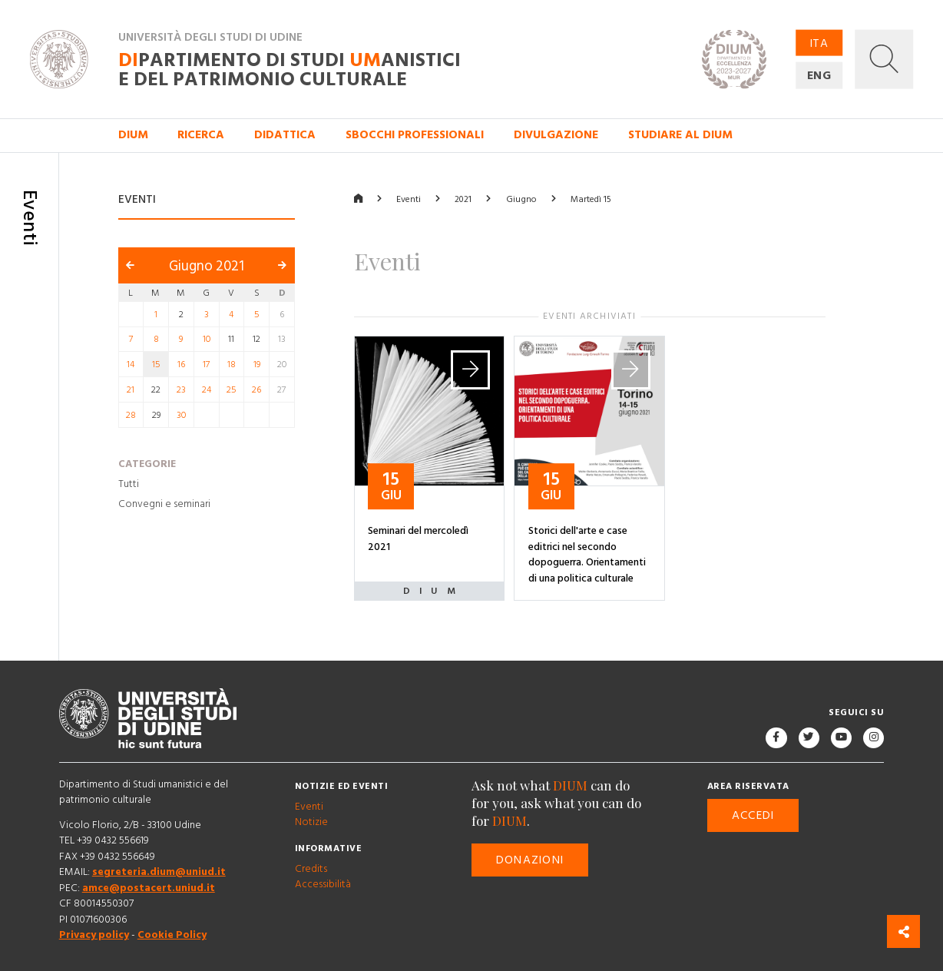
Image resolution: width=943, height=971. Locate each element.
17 (206, 364)
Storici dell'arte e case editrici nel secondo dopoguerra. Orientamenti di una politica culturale (587, 554)
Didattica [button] (285, 135)
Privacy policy (94, 935)
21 (130, 389)
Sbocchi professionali (415, 135)
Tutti (128, 484)
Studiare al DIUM (680, 135)
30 (181, 414)
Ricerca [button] (200, 135)
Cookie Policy (172, 935)
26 (256, 389)
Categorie (147, 464)
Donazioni (530, 860)
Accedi (753, 815)
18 (231, 364)
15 (156, 364)
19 (256, 364)
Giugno (521, 199)
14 (130, 364)
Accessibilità (323, 885)
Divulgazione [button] (556, 135)
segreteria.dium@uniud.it (159, 872)
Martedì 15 (591, 199)
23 (181, 389)
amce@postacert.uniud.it (148, 888)
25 (232, 389)
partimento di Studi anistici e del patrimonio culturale (289, 70)
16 (181, 364)
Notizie (311, 822)
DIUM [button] (133, 135)
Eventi (408, 199)
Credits (311, 869)
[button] (884, 58)
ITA (819, 43)
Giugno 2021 (206, 266)
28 (131, 414)
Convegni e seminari (164, 504)
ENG (819, 76)
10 (206, 339)
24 (206, 389)
